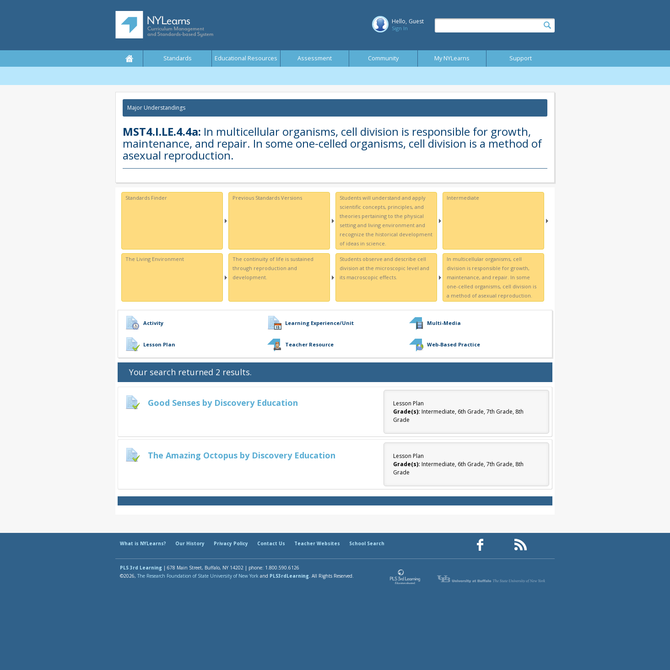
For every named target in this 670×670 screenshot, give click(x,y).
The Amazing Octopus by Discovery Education (241, 455)
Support (520, 58)
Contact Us (271, 543)
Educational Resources (246, 58)
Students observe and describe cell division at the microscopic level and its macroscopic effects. (384, 268)
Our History (190, 543)
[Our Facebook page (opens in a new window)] (480, 545)
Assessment (314, 58)
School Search (366, 543)
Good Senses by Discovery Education (223, 402)
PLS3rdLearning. (290, 576)
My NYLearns (452, 58)
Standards (177, 58)
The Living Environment (154, 258)
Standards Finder (146, 197)
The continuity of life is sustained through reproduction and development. (272, 268)
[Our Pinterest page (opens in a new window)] (500, 545)
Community (383, 58)
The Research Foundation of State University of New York (198, 576)
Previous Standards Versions (267, 197)
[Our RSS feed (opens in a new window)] (520, 545)
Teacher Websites (317, 543)
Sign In (400, 28)
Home (129, 58)
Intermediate (463, 197)
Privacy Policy (231, 543)
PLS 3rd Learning (141, 567)
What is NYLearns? (143, 543)
